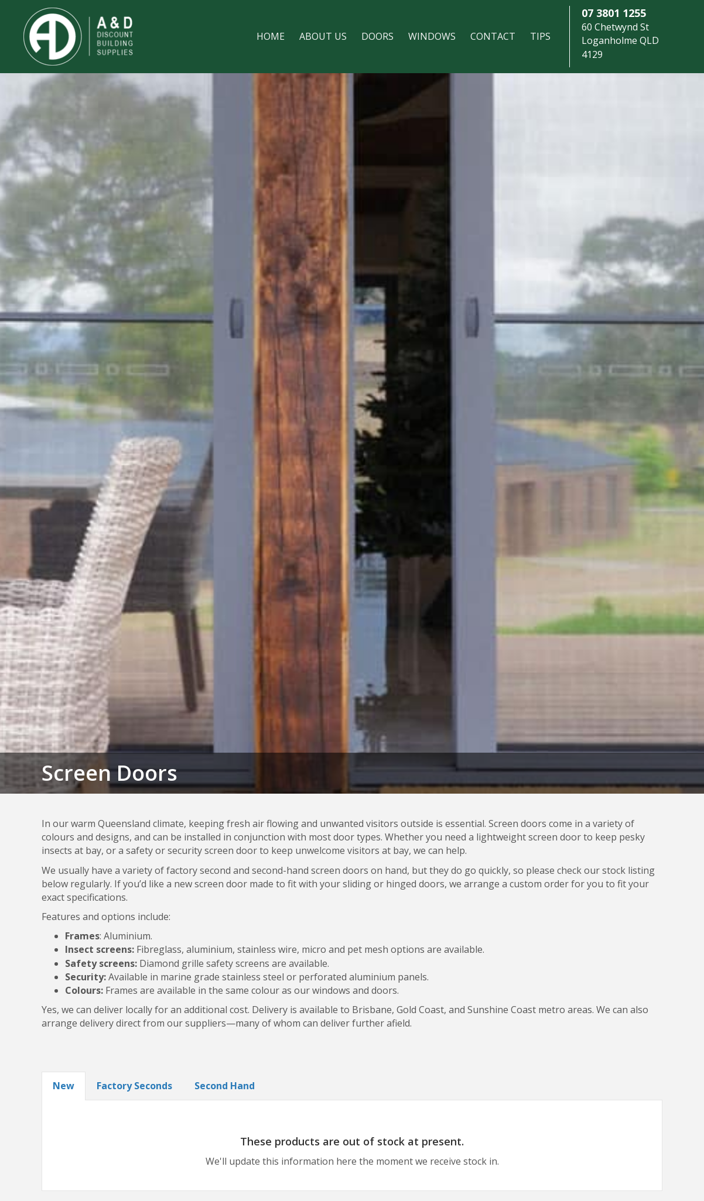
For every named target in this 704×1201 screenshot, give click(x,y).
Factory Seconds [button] (134, 1085)
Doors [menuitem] (377, 36)
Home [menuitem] (271, 36)
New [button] (63, 1085)
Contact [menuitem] (492, 36)
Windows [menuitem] (432, 36)
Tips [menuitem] (540, 36)
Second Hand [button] (224, 1085)
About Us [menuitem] (323, 36)
